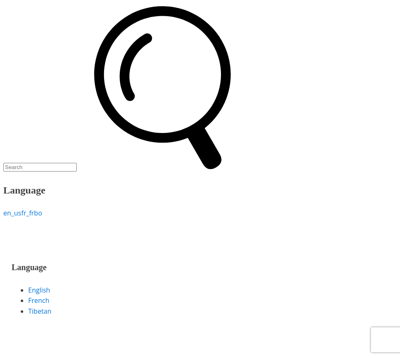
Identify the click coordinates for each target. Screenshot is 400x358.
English (39, 290)
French (38, 300)
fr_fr (27, 213)
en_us (12, 213)
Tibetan (39, 311)
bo (38, 213)
